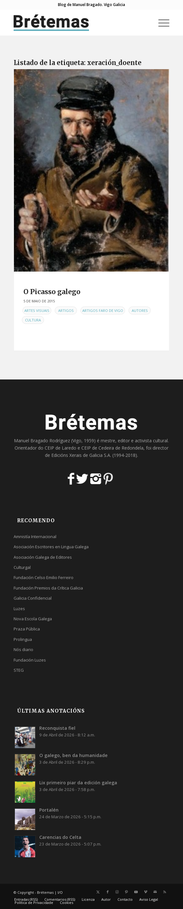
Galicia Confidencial (33, 598)
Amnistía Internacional (35, 536)
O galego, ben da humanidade (73, 755)
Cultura (33, 320)
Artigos (66, 310)
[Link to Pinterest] (126, 892)
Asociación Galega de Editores (43, 557)
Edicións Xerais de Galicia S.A (80, 455)
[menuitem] (160, 22)
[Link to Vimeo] (145, 892)
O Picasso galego (51, 291)
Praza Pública (27, 629)
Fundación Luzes (30, 660)
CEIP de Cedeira (97, 448)
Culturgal (22, 567)
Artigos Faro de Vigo (102, 310)
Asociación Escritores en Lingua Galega (51, 547)
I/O (60, 892)
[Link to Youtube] (136, 892)
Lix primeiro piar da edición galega (78, 783)
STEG (19, 670)
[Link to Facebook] (107, 892)
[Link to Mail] (155, 892)
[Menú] (160, 22)
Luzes (19, 608)
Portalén (49, 810)
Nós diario (23, 649)
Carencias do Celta (60, 837)
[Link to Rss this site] (164, 892)
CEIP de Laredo (60, 448)
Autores (140, 310)
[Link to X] (98, 892)
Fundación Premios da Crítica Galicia (48, 588)
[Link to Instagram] (117, 892)
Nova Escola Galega (33, 619)
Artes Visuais (36, 310)
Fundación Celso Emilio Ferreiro (43, 577)
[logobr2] (76, 22)
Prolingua (23, 639)
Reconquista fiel (57, 728)
